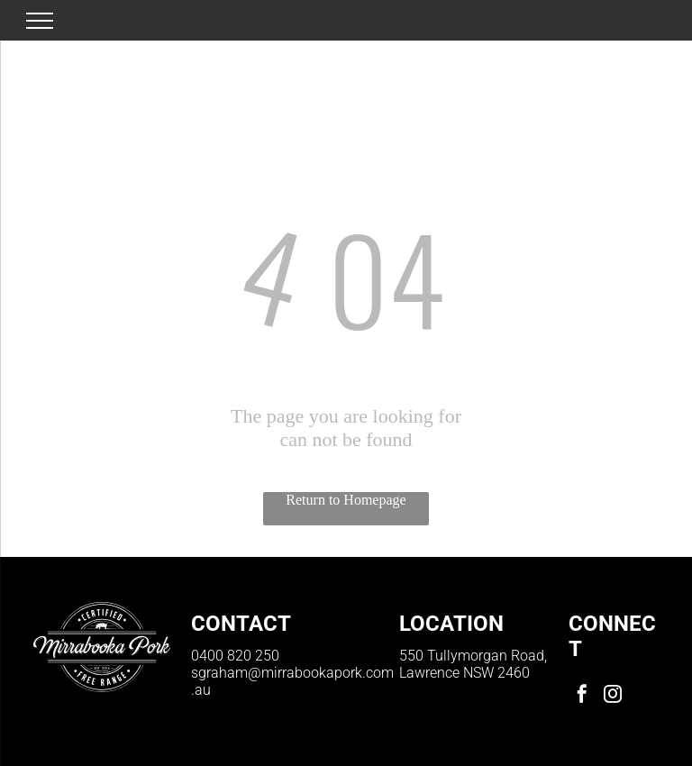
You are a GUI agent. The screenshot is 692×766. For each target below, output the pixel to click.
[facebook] (582, 696)
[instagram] (612, 696)
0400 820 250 (235, 655)
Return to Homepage (345, 499)
